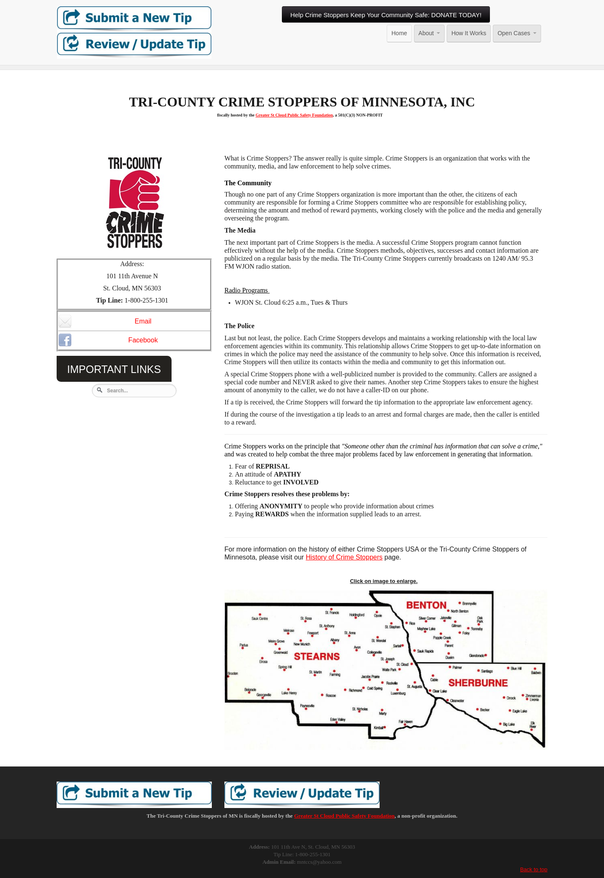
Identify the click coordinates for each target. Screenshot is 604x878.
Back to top (533, 870)
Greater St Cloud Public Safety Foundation (294, 115)
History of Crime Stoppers (344, 557)
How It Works (468, 33)
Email (104, 322)
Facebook (108, 340)
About (429, 33)
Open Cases (516, 33)
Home (399, 33)
